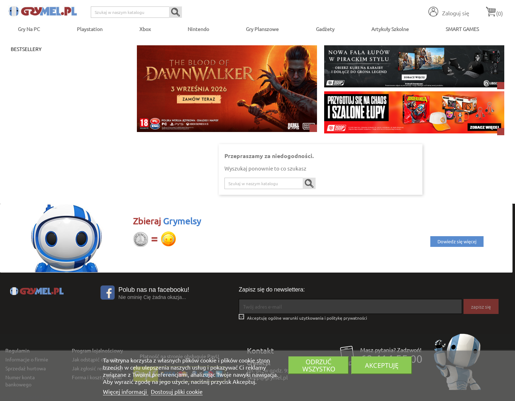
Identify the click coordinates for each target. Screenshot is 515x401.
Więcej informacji (125, 391)
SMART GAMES (462, 29)
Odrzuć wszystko (318, 365)
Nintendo (198, 29)
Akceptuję (381, 365)
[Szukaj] (136, 12)
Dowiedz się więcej (456, 241)
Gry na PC (29, 29)
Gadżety (325, 29)
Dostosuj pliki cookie (177, 391)
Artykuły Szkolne (390, 29)
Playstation (90, 29)
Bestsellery (26, 49)
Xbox (145, 29)
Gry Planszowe (262, 29)
